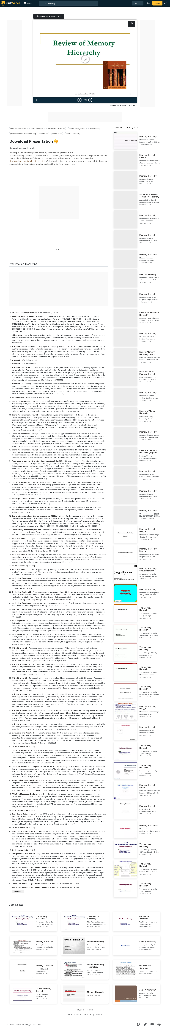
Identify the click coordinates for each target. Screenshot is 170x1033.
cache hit (44, 133)
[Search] (68, 3)
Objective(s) (17, 335)
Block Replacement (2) (21, 634)
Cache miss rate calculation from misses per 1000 (33, 507)
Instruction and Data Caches (24, 733)
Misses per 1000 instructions (24, 498)
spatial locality (72, 133)
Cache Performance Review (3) (25, 433)
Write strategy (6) (19, 724)
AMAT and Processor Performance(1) (28, 780)
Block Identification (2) (21, 592)
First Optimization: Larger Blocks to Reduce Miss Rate (35, 867)
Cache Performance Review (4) (25, 450)
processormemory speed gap (23, 133)
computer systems (77, 128)
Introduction (17, 346)
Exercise (15, 609)
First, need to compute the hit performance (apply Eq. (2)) (37, 461)
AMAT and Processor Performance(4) (28, 794)
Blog (92, 1014)
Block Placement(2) (20, 554)
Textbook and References (23, 316)
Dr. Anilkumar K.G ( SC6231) (23, 566)
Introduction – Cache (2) (22, 384)
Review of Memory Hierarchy (24, 313)
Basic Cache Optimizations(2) (24, 831)
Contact (99, 1014)
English (80, 1009)
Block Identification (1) (21, 578)
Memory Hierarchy (20, 397)
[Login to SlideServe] (166, 3)
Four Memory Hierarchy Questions (26, 529)
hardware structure (56, 128)
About (69, 1014)
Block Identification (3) (21, 603)
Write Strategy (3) (19, 678)
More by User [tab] (132, 127)
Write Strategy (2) (19, 664)
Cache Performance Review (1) (25, 401)
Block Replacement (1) (21, 620)
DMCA (85, 1014)
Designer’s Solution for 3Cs (23, 854)
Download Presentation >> (122, 105)
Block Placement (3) (20, 569)
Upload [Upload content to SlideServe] (157, 3)
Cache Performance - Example (25, 766)
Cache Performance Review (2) (25, 415)
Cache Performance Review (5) (25, 482)
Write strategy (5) (19, 710)
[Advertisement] (14, 63)
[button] (29, 3)
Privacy (77, 1014)
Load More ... (18, 891)
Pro (148, 3)
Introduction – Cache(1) (22, 367)
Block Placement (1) (20, 538)
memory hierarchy (18, 128)
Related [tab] (118, 127)
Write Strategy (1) (19, 648)
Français (89, 1009)
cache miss (57, 133)
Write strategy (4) (19, 694)
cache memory (36, 128)
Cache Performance (20, 750)
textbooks (94, 128)
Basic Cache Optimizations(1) (24, 814)
